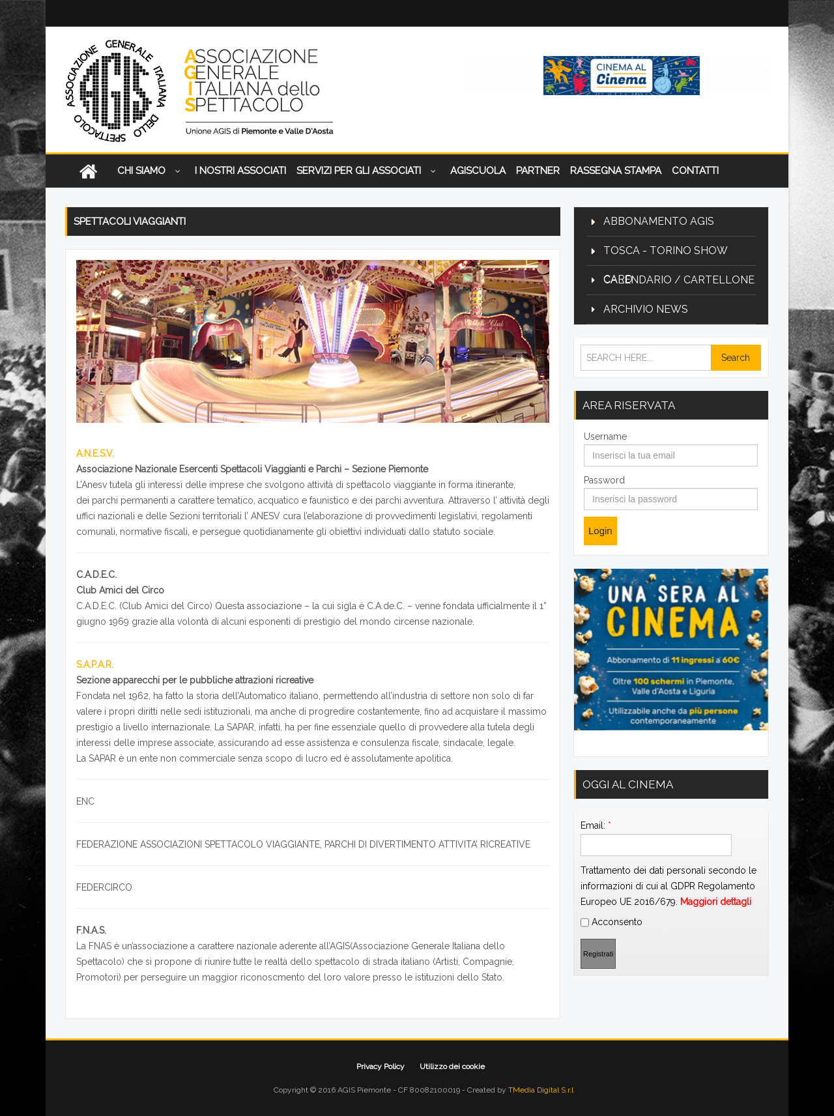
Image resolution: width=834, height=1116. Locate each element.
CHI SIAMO (150, 172)
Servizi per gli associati (368, 172)
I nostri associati (240, 171)
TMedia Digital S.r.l (540, 1090)
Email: (596, 825)
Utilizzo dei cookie (452, 1066)
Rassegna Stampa (615, 171)
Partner (538, 171)
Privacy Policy (380, 1066)
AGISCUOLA (478, 171)
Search (735, 357)
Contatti (695, 171)
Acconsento (611, 922)
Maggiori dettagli (715, 901)
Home (88, 171)
